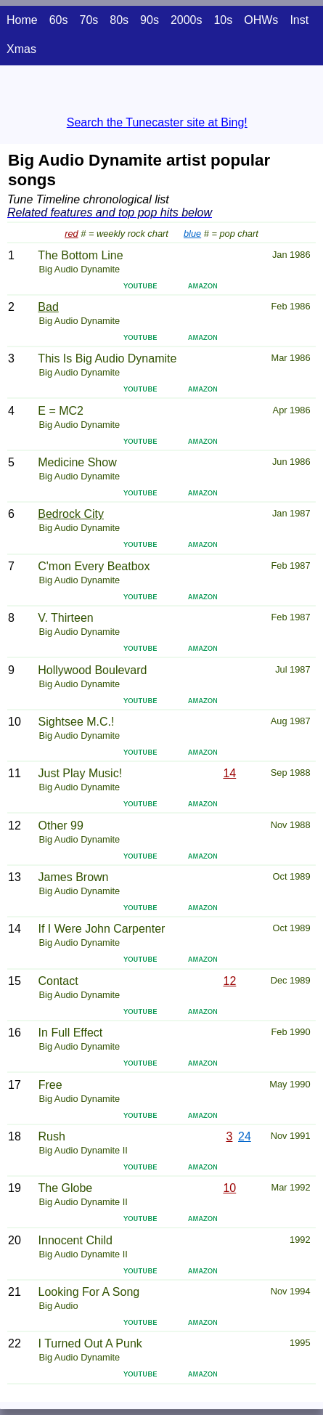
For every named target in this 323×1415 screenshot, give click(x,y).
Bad (48, 307)
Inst (299, 20)
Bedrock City (71, 514)
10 (229, 1188)
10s (222, 20)
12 (230, 981)
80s (119, 20)
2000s (187, 20)
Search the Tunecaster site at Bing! (157, 122)
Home (22, 20)
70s (88, 20)
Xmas (21, 49)
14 (229, 773)
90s (149, 20)
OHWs (261, 20)
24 (244, 1136)
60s (58, 20)
